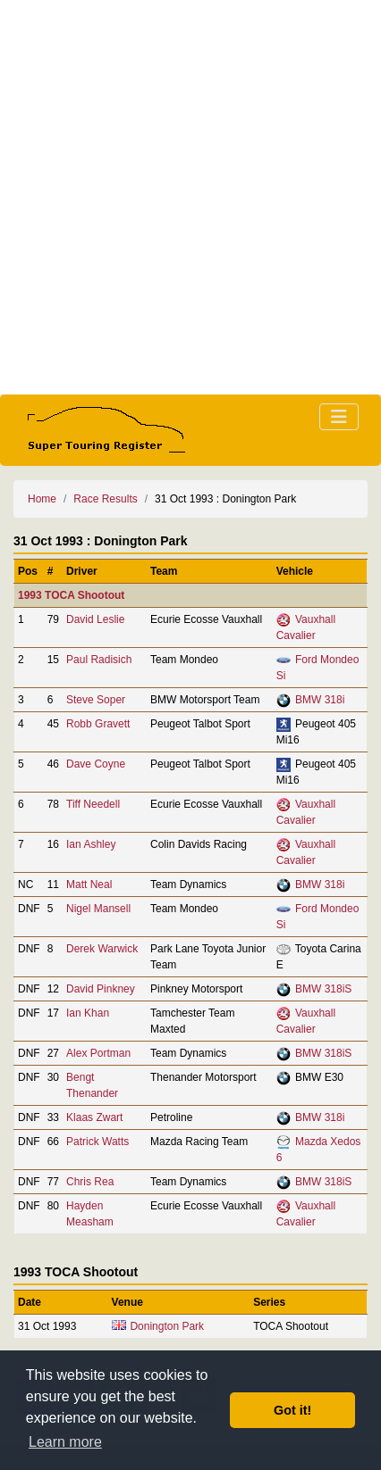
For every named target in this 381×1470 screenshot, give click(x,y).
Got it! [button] (292, 1410)
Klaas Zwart (94, 1117)
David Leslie (95, 619)
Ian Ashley (90, 844)
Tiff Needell (93, 804)
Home (42, 499)
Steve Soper (95, 699)
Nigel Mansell (98, 908)
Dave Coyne (95, 764)
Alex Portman (98, 1053)
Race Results (105, 499)
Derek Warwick (102, 949)
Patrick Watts (97, 1141)
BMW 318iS (323, 989)
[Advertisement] (190, 197)
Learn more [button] (65, 1441)
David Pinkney (100, 989)
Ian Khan (87, 1013)
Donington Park (167, 1326)
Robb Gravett (98, 724)
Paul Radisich (98, 659)
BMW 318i (319, 699)
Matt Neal (89, 884)
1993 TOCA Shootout (71, 595)
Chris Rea (90, 1181)
